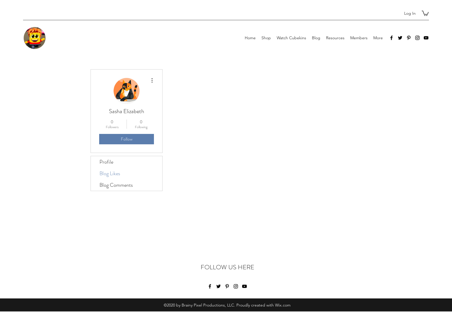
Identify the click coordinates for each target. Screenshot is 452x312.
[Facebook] (391, 38)
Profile (106, 162)
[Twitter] (400, 38)
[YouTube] (426, 38)
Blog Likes (109, 173)
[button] (425, 13)
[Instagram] (417, 38)
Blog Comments (116, 185)
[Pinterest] (409, 38)
